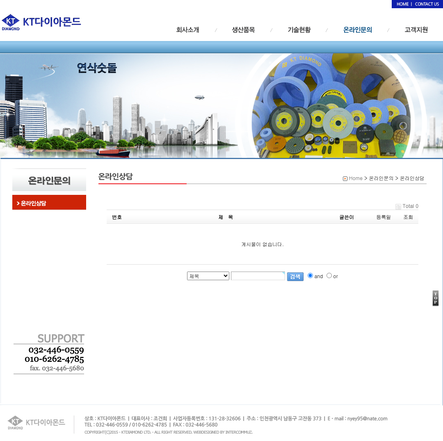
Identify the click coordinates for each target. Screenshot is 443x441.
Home (356, 177)
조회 (408, 216)
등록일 (383, 216)
